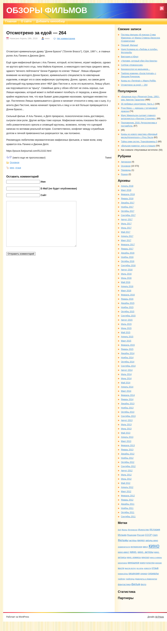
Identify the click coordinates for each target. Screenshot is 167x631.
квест (145, 547)
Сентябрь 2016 (128, 265)
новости (147, 568)
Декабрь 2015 (127, 303)
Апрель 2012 (127, 487)
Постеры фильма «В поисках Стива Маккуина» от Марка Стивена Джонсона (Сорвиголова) (140, 37)
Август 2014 (126, 370)
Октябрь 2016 (127, 261)
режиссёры (123, 574)
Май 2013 (125, 433)
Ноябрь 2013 (127, 408)
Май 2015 (125, 332)
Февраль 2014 (128, 395)
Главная (11, 21)
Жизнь (124, 530)
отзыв (18, 168)
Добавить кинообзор (50, 21)
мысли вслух (130, 568)
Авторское (126, 162)
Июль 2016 (126, 274)
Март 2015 (126, 341)
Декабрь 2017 (127, 203)
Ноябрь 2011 (127, 508)
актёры (133, 540)
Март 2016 (126, 290)
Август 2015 (126, 320)
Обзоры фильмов (46, 10)
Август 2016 (126, 270)
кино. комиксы (134, 557)
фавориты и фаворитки (146, 579)
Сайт (44, 195)
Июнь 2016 (126, 278)
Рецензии (131, 535)
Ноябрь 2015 (127, 307)
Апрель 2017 (127, 236)
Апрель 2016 (127, 286)
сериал (143, 573)
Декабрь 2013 (127, 403)
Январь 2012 (127, 500)
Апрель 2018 (127, 186)
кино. (133, 552)
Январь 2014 (127, 399)
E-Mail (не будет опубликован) (59, 188)
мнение (158, 563)
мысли (121, 568)
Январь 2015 (127, 349)
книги (143, 562)
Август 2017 (126, 219)
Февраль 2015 (128, 345)
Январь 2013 (127, 449)
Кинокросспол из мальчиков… (135, 69)
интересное (136, 547)
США (155, 535)
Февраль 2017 (128, 244)
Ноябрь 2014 (127, 357)
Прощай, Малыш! (129, 45)
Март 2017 (126, 240)
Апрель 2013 (127, 437)
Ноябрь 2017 (127, 207)
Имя (43, 181)
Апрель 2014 (127, 387)
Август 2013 (126, 420)
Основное (14, 162)
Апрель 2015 (127, 336)
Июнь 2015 (126, 328)
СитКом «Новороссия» (132, 65)
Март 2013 (126, 441)
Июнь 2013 (126, 429)
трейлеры (130, 579)
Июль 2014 (126, 374)
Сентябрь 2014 (128, 366)
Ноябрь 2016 (127, 257)
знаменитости (124, 547)
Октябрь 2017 (127, 211)
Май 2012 (125, 483)
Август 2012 (126, 470)
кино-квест (124, 552)
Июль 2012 (126, 475)
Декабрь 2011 (127, 504)
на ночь (139, 568)
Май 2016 (125, 282)
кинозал (146, 557)
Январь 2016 (127, 299)
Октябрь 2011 (127, 512)
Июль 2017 (126, 223)
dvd (119, 530)
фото (143, 584)
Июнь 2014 (126, 378)
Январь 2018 (127, 198)
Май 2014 (125, 382)
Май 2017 (125, 232)
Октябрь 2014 (127, 362)
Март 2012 (126, 491)
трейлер (121, 579)
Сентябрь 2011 (128, 516)
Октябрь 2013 (127, 412)
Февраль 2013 (128, 445)
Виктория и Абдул (129, 56)
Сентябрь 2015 (128, 316)
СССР (148, 535)
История (155, 529)
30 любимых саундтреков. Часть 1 (137, 104)
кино (12, 168)
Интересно (133, 530)
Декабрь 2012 (127, 454)
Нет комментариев (66, 38)
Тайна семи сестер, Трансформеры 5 (139, 141)
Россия (140, 535)
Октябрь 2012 (127, 462)
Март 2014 (126, 391)
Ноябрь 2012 (127, 458)
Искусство (143, 529)
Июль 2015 (126, 324)
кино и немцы (156, 557)
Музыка (122, 535)
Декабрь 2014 (127, 353)
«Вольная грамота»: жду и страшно (138, 146)
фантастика (124, 584)
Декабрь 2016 (127, 253)
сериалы (153, 573)
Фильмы (123, 540)
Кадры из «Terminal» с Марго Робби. (138, 81)
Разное (124, 174)
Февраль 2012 (128, 495)
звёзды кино (151, 540)
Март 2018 (126, 190)
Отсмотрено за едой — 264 (134, 85)
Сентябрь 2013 (128, 416)
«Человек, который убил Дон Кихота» (139, 61)
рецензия (134, 573)
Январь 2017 (127, 249)
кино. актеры (145, 551)
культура (150, 563)
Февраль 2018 (128, 194)
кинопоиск (122, 563)
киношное (133, 562)
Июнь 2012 (126, 479)
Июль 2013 (126, 424)
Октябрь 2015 (127, 311)
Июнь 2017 (126, 228)
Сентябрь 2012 (128, 466)
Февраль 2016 (128, 295)
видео (141, 540)
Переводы (126, 170)
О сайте (26, 21)
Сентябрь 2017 (128, 215)
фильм (135, 584)
